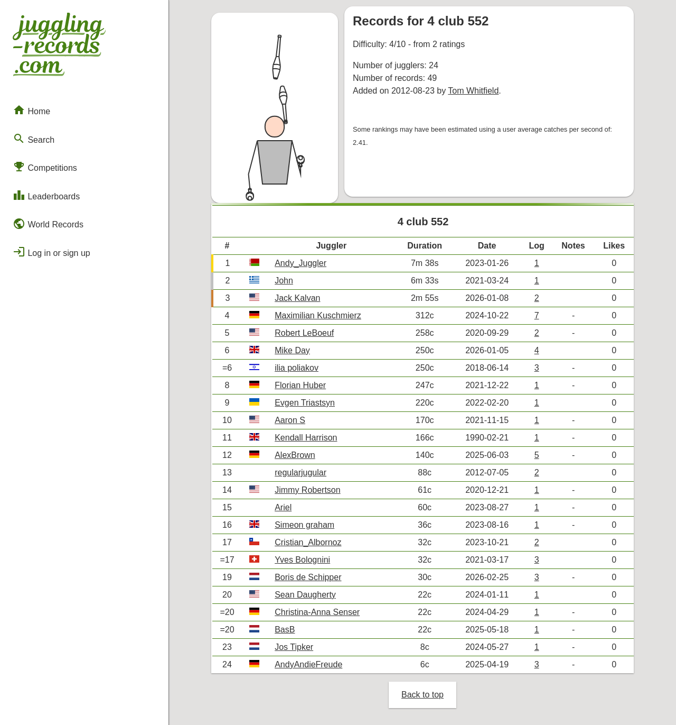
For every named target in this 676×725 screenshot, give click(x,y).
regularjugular (300, 472)
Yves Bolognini (302, 559)
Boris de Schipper (308, 577)
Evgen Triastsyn (305, 402)
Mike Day (292, 350)
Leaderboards (46, 195)
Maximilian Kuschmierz (318, 315)
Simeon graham (304, 524)
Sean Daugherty (305, 594)
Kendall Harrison (306, 437)
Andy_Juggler (300, 263)
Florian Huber (300, 385)
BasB (285, 629)
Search (33, 138)
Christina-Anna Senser (317, 612)
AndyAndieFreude (308, 664)
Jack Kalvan (297, 297)
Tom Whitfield (473, 90)
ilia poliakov (296, 367)
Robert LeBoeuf (304, 332)
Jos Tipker (294, 647)
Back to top (422, 694)
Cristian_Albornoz (308, 542)
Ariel (283, 507)
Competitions (45, 166)
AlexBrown (295, 455)
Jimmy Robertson (307, 489)
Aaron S (290, 420)
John (284, 280)
